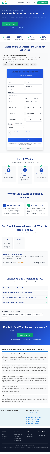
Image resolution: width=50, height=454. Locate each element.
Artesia (5, 64)
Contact (3, 437)
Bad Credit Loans (8, 10)
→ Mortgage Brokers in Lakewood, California (11, 414)
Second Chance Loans (18, 433)
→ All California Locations (32, 412)
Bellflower (11, 64)
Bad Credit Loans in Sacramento (33, 423)
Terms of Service (20, 131)
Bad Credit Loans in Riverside (32, 420)
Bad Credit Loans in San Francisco (33, 416)
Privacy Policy (29, 131)
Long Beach (33, 64)
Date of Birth (28, 116)
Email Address (11, 86)
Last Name (28, 80)
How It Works (21, 2)
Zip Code (36, 98)
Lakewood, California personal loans (10, 314)
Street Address (11, 92)
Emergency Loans (17, 437)
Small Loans (16, 435)
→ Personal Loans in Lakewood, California (10, 412)
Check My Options (43, 2)
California (15, 10)
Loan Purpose (29, 104)
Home (3, 10)
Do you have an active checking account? (15, 123)
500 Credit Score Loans (19, 439)
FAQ (34, 2)
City (9, 98)
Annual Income (29, 110)
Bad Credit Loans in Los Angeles (33, 414)
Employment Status (12, 116)
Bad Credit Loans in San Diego (32, 418)
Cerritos (27, 64)
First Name (10, 80)
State (26, 98)
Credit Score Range (12, 110)
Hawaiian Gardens (19, 64)
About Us (28, 2)
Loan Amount (11, 104)
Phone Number (29, 86)
